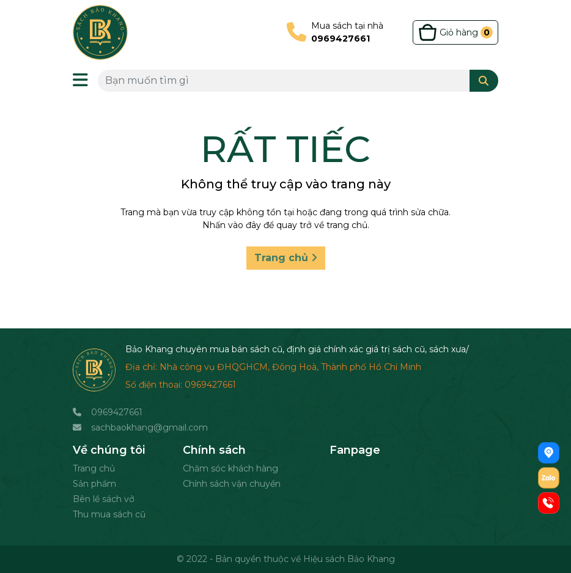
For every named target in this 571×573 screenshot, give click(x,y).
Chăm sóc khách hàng (230, 468)
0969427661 (116, 412)
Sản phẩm (94, 483)
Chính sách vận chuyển (232, 483)
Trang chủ (285, 258)
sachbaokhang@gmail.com (149, 427)
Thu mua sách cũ (109, 514)
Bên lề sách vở (103, 499)
